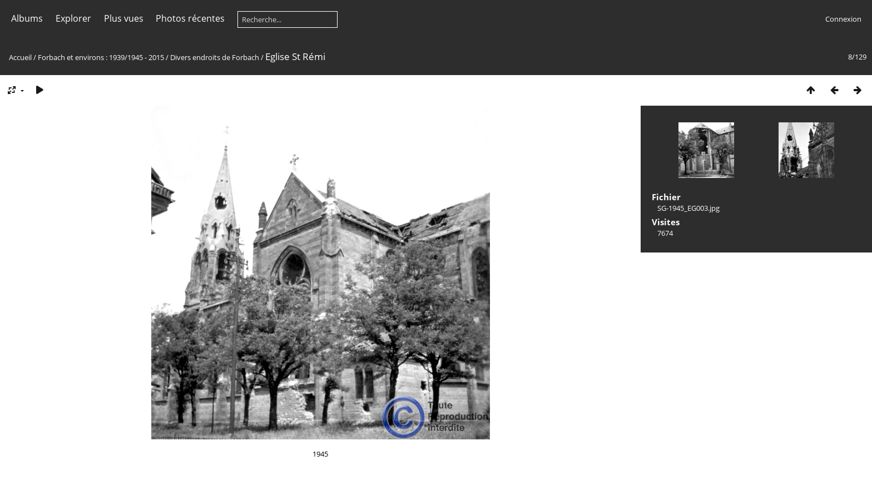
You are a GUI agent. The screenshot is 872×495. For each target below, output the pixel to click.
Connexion (843, 19)
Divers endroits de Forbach (214, 57)
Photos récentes (190, 18)
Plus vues (123, 18)
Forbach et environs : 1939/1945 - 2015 (101, 57)
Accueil (20, 57)
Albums (27, 18)
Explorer (73, 18)
